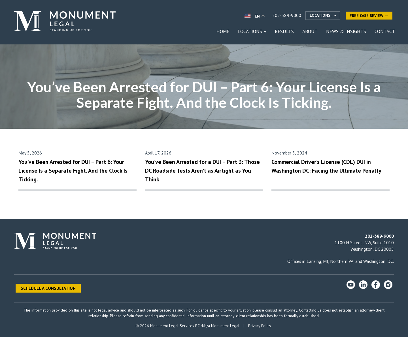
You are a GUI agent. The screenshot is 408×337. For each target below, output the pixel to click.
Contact (385, 31)
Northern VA (341, 261)
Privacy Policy (259, 325)
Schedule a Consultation (48, 288)
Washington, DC (378, 261)
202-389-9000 (286, 15)
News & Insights (346, 31)
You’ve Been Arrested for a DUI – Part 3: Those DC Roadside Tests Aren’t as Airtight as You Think (202, 170)
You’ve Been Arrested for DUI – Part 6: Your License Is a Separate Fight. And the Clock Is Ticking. (73, 170)
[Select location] (322, 15)
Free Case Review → (369, 15)
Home (223, 31)
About (310, 31)
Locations (252, 31)
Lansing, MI (317, 261)
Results (284, 31)
